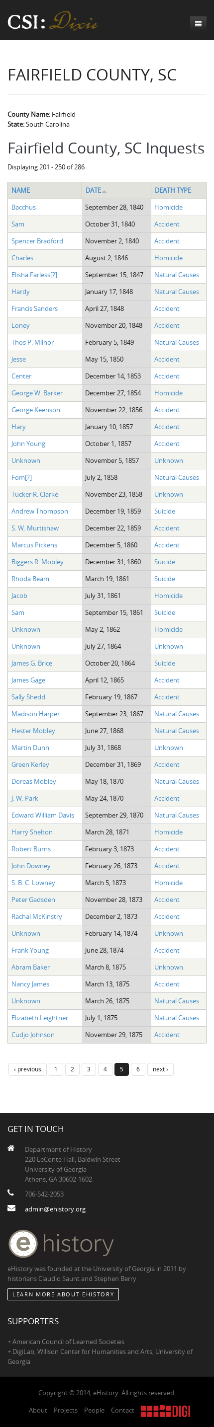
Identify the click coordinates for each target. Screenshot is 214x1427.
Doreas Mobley (33, 781)
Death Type (173, 190)
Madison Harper (35, 713)
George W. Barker (37, 392)
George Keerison (35, 409)
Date (96, 190)
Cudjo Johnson (33, 1034)
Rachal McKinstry (36, 916)
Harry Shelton (32, 831)
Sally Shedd (28, 696)
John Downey (31, 865)
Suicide (164, 511)
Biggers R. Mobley (37, 561)
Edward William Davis (42, 815)
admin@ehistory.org (55, 1208)
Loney (20, 325)
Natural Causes (176, 274)
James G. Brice (31, 663)
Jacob (19, 595)
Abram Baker (30, 967)
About (38, 1410)
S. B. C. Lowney (33, 882)
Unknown (25, 460)
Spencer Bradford (37, 240)
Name (20, 190)
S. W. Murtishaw (35, 528)
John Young (28, 443)
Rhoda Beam (30, 578)
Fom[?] (21, 477)
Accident (167, 224)
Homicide (168, 207)
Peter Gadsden (33, 899)
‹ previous (27, 1069)
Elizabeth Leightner (39, 1017)
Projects (66, 1410)
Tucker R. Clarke (34, 494)
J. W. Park (24, 798)
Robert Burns (31, 848)
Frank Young (30, 950)
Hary (18, 426)
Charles (22, 257)
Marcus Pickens (34, 544)
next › (160, 1069)
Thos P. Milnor (32, 342)
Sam (17, 224)
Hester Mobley (33, 730)
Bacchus (23, 207)
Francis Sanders (34, 308)
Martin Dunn (30, 747)
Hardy (20, 291)
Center (21, 376)
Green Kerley (30, 764)
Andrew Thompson (39, 511)
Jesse (18, 359)
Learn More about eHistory (63, 1294)
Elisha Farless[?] (34, 274)
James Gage (28, 680)
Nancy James (30, 983)
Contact (122, 1410)
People (94, 1410)
